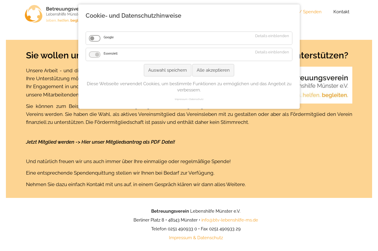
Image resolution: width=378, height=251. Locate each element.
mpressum (181, 237)
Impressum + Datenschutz (189, 99)
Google (109, 37)
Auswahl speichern (167, 70)
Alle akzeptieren (213, 70)
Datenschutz (210, 237)
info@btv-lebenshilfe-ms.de (229, 220)
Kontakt (341, 11)
